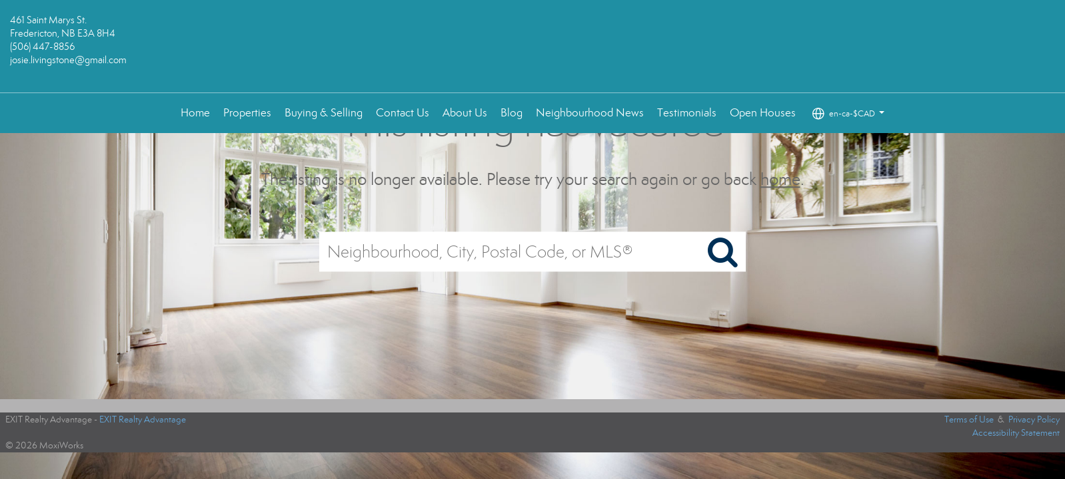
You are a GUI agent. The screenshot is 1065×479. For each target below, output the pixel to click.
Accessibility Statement (1016, 432)
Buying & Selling (324, 113)
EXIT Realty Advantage (142, 419)
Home (195, 113)
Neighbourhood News (590, 113)
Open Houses (763, 113)
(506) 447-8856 (42, 47)
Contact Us (402, 113)
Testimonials (686, 113)
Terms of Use (969, 419)
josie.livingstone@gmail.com (68, 60)
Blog (512, 113)
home (780, 179)
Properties (247, 113)
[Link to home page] (532, 46)
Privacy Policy (1034, 419)
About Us (465, 113)
